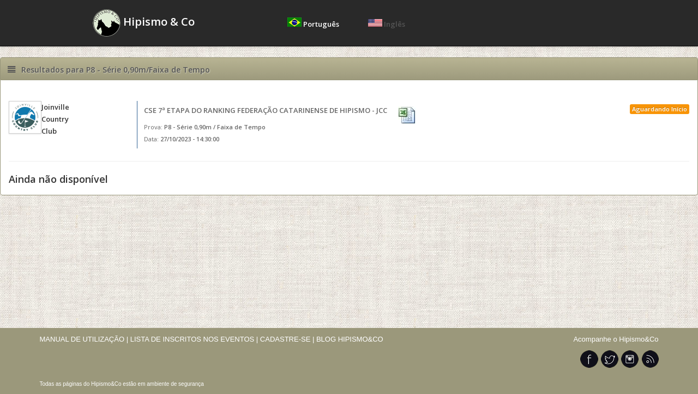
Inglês (386, 24)
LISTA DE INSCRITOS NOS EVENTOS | (194, 339)
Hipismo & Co (144, 23)
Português (314, 24)
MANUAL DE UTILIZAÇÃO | (84, 339)
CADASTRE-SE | (288, 339)
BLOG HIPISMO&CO (349, 339)
